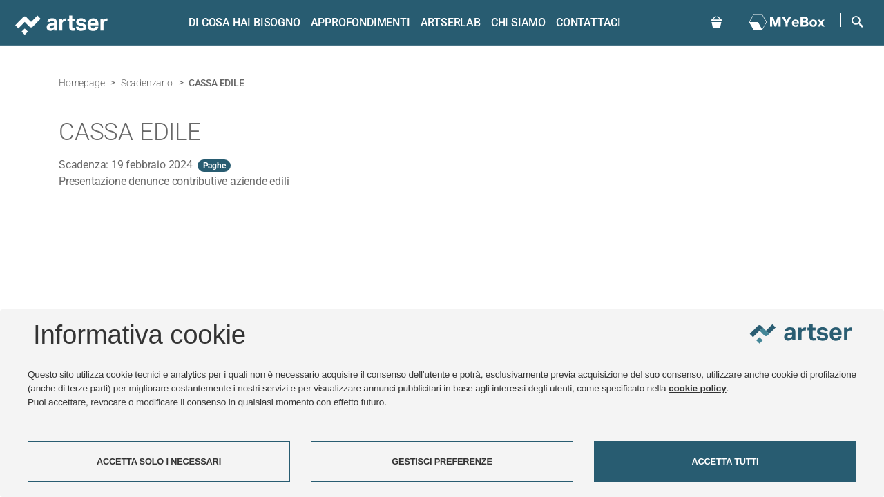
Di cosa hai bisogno (244, 22)
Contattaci (588, 22)
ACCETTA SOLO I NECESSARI (159, 461)
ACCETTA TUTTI (725, 461)
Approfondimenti (360, 22)
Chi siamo (518, 22)
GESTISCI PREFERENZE (442, 461)
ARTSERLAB (451, 22)
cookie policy (698, 388)
